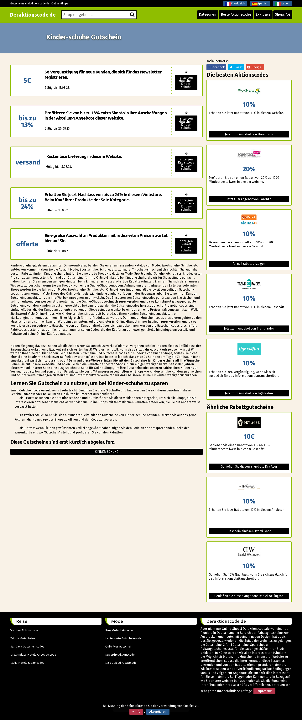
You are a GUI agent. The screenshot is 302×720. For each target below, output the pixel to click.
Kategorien (204, 16)
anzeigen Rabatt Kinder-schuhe (186, 245)
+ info (136, 711)
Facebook (216, 67)
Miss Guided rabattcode (121, 662)
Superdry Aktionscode (120, 654)
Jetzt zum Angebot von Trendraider (249, 328)
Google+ (255, 67)
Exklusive (261, 16)
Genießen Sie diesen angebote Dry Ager (249, 466)
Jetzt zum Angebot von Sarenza (249, 199)
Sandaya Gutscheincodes (27, 646)
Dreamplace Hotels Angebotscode (33, 654)
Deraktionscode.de (34, 16)
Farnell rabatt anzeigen (249, 264)
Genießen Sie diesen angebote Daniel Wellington (249, 596)
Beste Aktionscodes (234, 16)
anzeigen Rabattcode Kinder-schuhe (186, 164)
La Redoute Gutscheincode (123, 638)
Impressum (264, 691)
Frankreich (235, 4)
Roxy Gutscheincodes (119, 630)
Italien (282, 4)
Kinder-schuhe (106, 452)
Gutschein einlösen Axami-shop (248, 531)
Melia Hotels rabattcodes (27, 662)
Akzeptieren (158, 711)
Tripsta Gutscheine (22, 638)
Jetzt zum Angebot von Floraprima (249, 134)
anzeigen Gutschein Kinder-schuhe (186, 82)
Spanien (260, 4)
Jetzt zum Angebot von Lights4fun (249, 393)
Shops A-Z (282, 16)
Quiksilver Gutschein (119, 646)
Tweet (236, 67)
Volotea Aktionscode (24, 630)
